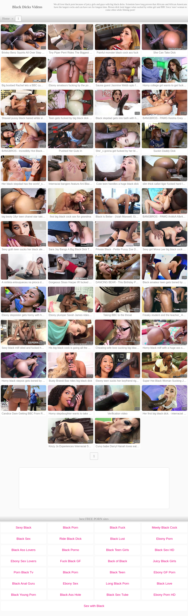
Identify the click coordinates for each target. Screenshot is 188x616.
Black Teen (117, 572)
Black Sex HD (164, 550)
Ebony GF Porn (164, 572)
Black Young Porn (23, 594)
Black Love (164, 583)
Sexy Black (23, 527)
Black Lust (117, 538)
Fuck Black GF (70, 561)
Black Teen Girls (117, 550)
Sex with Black (94, 606)
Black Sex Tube (117, 594)
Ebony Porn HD (164, 594)
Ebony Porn (164, 538)
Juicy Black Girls (164, 561)
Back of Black (117, 561)
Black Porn (70, 527)
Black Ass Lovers (24, 550)
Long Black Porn (117, 583)
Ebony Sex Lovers (23, 561)
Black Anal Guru (23, 583)
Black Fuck (117, 527)
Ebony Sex (70, 583)
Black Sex (23, 538)
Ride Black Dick (70, 538)
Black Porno (70, 550)
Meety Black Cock (164, 527)
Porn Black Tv (23, 572)
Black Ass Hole (70, 594)
